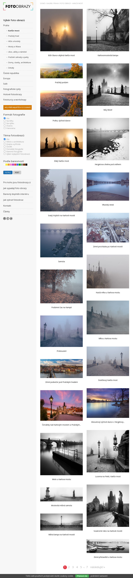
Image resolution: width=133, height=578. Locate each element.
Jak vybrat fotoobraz (13, 199)
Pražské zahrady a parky (18, 57)
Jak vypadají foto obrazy (15, 188)
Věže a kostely (14, 41)
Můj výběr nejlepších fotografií (17, 107)
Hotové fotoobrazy (12, 94)
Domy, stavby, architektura (19, 62)
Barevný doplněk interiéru (16, 194)
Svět (5, 83)
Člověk (8, 146)
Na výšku (9, 123)
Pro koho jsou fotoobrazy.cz (17, 182)
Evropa (6, 78)
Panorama (9, 128)
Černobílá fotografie (13, 149)
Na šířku (8, 121)
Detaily (11, 68)
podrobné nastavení (99, 576)
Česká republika (11, 73)
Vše (6, 118)
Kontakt (7, 205)
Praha (56, 3)
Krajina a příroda (12, 144)
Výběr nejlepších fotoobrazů (17, 154)
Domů (42, 3)
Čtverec (8, 126)
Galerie (49, 3)
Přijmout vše (82, 576)
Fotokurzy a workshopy (14, 99)
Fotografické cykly (12, 89)
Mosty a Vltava (14, 46)
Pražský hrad (13, 36)
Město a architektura (14, 141)
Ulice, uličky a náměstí (17, 52)
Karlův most (13, 30)
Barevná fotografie (13, 151)
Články (6, 211)
